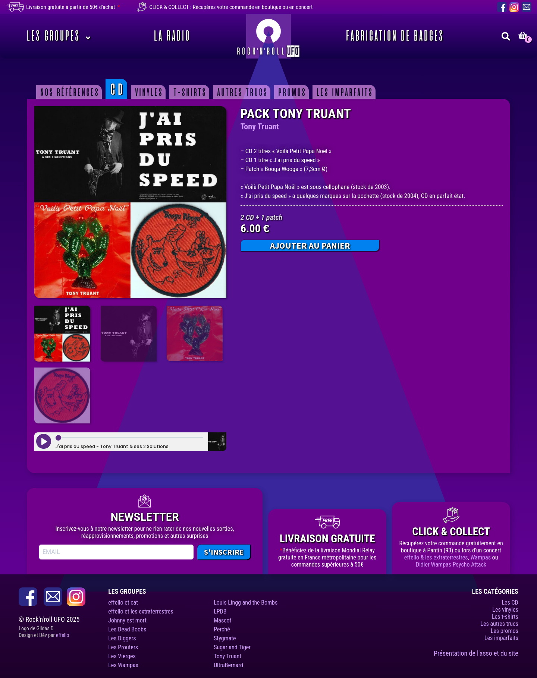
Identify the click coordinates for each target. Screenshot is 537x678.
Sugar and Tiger (232, 647)
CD (116, 89)
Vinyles (148, 92)
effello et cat (123, 602)
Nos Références (68, 92)
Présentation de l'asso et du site (476, 653)
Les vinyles (505, 609)
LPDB (220, 611)
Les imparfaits (343, 92)
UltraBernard (228, 665)
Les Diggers (122, 638)
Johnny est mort (127, 620)
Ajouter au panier (310, 245)
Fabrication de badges (394, 36)
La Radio (171, 36)
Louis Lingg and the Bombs (245, 602)
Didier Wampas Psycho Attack (451, 564)
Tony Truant (260, 126)
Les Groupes (52, 36)
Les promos (504, 630)
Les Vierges (122, 656)
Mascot (222, 620)
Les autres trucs (499, 623)
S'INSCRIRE (224, 551)
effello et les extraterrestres (140, 611)
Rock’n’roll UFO (268, 36)
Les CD (510, 602)
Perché (222, 629)
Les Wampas (123, 665)
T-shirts (188, 92)
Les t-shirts (505, 616)
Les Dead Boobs (127, 629)
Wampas (480, 557)
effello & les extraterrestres (436, 557)
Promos (291, 92)
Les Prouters (123, 647)
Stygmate (225, 638)
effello (62, 635)
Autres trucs (241, 92)
